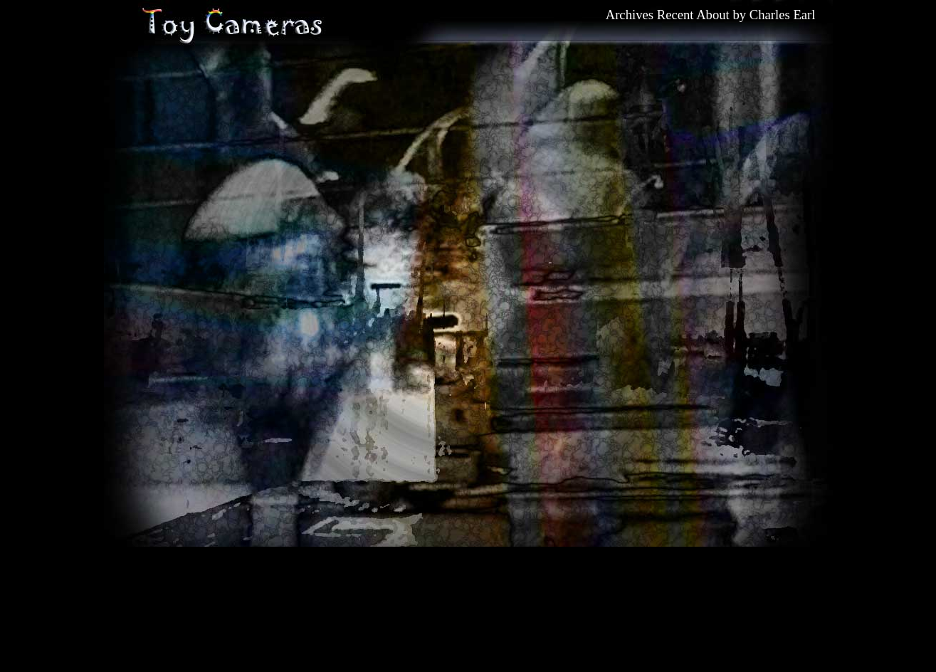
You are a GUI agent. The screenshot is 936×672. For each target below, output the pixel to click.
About (713, 14)
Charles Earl (783, 14)
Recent (675, 14)
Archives (629, 14)
